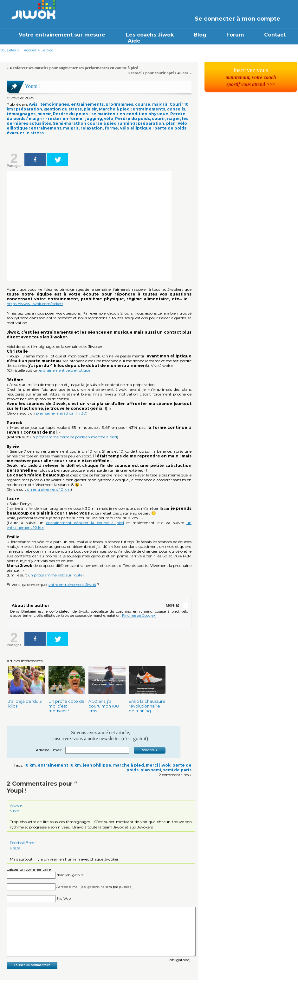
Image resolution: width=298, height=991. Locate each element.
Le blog (48, 50)
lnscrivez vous (250, 77)
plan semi (150, 770)
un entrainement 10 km (49, 489)
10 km (30, 765)
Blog (200, 35)
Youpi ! (33, 86)
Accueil (30, 50)
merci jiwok (158, 765)
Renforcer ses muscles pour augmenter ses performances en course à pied (74, 67)
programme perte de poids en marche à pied (76, 437)
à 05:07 (15, 848)
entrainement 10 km (59, 765)
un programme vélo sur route (55, 575)
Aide (134, 41)
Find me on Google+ (139, 616)
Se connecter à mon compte (237, 18)
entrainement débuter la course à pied (85, 522)
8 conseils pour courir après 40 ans (158, 72)
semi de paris (177, 770)
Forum (235, 35)
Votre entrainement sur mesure (63, 35)
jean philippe (97, 765)
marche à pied (128, 765)
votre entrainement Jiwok (72, 584)
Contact (275, 35)
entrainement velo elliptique (64, 370)
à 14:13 (14, 811)
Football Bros (22, 842)
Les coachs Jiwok (150, 35)
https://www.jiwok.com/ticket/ (35, 303)
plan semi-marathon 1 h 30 (61, 413)
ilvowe (16, 805)
